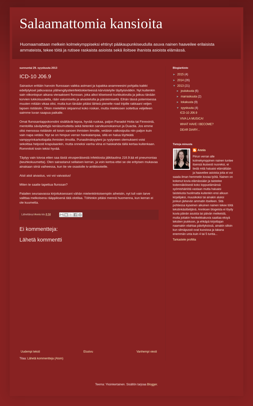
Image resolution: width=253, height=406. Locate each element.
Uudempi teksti (30, 351)
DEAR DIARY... (190, 129)
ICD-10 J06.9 (188, 112)
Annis (202, 150)
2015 (181, 74)
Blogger (152, 384)
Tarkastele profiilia (184, 239)
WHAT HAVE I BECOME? (197, 124)
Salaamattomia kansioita (91, 23)
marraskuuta (189, 96)
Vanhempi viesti (146, 351)
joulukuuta (188, 91)
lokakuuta (187, 102)
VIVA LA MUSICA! (191, 118)
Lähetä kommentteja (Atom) (45, 358)
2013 (181, 85)
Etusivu (88, 351)
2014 (181, 80)
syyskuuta (188, 108)
